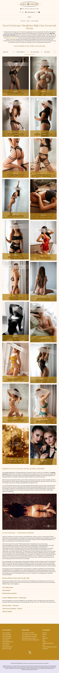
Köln (10, 257)
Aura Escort (23, 21)
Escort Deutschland (7, 647)
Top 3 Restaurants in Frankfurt (29, 634)
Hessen (28, 21)
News (43, 636)
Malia (15, 377)
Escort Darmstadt (6, 636)
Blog (43, 640)
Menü (29, 17)
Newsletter (45, 638)
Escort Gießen (5, 643)
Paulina (13, 459)
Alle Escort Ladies (6, 648)
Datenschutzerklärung (47, 643)
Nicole (43, 215)
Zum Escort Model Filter (29, 54)
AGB (43, 645)
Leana (15, 214)
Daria (15, 132)
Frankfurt (10, 93)
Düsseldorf (14, 257)
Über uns (44, 633)
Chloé (15, 173)
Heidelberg (43, 93)
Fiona (15, 336)
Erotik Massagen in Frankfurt (29, 638)
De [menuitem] (20, 12)
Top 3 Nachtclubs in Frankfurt (29, 636)
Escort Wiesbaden (6, 634)
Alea (43, 296)
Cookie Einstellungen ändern (49, 647)
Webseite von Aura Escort (12, 38)
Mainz (15, 93)
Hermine (15, 255)
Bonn (20, 298)
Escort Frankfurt (6, 633)
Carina (43, 132)
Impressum (45, 648)
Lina (43, 337)
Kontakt (44, 634)
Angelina (43, 173)
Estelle (43, 256)
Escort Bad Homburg (7, 641)
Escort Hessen (5, 645)
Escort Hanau (5, 640)
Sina (15, 418)
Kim (41, 419)
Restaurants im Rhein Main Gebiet (30, 640)
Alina (15, 91)
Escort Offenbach (6, 638)
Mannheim (37, 93)
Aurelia (43, 378)
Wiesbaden (20, 93)
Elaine (43, 91)
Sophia (15, 295)
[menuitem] (20, 12)
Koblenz (20, 257)
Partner (44, 641)
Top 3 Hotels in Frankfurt (28, 633)
